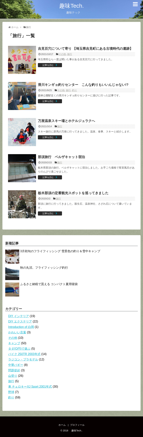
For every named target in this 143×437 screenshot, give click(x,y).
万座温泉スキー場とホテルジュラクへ (66, 121)
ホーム (62, 425)
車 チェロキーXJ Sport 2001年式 (30, 386)
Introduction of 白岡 (21, 326)
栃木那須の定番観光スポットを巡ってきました (73, 193)
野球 (11, 392)
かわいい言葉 (17, 332)
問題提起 (14, 370)
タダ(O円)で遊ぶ (19, 348)
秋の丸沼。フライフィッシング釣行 (44, 267)
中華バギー (15, 364)
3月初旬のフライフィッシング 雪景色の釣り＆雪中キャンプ (60, 251)
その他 (62, 54)
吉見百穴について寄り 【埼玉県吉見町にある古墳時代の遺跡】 (85, 49)
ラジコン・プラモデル (23, 359)
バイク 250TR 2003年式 (24, 354)
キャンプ (14, 343)
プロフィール (77, 425)
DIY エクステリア (20, 321)
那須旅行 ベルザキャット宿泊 (61, 157)
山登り (12, 375)
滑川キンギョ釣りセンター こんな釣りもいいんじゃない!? (83, 85)
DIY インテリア (18, 316)
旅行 (69, 54)
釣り (74, 90)
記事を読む (48, 65)
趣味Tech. (69, 6)
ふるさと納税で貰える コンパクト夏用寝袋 (49, 284)
